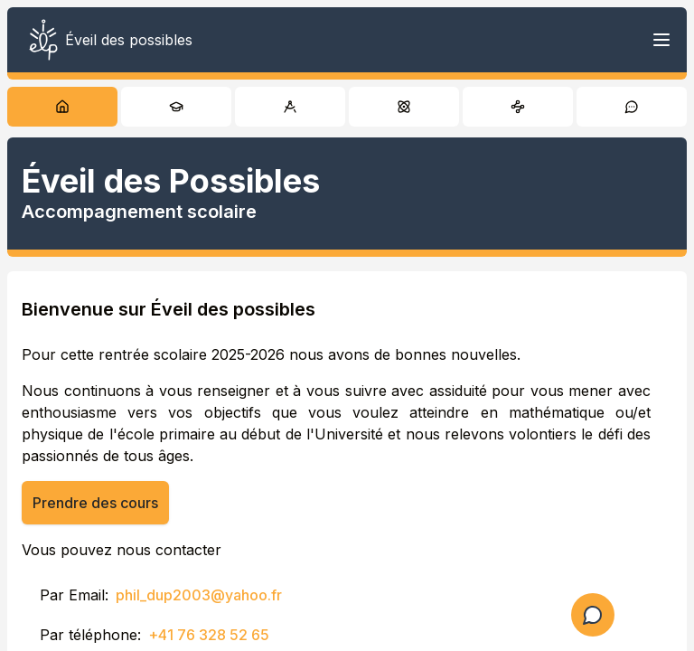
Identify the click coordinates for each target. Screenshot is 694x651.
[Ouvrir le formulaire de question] (592, 615)
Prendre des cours (95, 503)
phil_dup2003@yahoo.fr (199, 595)
